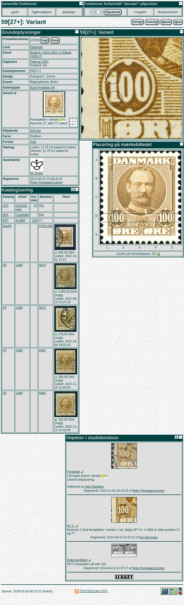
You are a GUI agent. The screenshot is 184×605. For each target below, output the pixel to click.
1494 (19, 265)
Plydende (112, 12)
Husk (54, 40)
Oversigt (152, 22)
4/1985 (20, 220)
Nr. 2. (71, 526)
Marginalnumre (168, 12)
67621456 (45, 226)
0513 (42, 308)
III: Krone (36, 173)
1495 (19, 308)
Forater (140, 12)
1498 (19, 350)
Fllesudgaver (42, 12)
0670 (42, 265)
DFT (6, 220)
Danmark (36, 47)
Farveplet (73, 472)
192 (34, 220)
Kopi (44, 40)
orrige (137, 22)
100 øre (35, 130)
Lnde (15, 12)
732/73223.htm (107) (93, 591)
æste (166, 22)
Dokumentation (77, 560)
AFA (6, 206)
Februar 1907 (39, 62)
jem (177, 22)
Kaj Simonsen (148, 538)
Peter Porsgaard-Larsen (46, 182)
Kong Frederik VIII (42, 87)
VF (5, 265)
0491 (42, 350)
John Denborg (94, 487)
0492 (42, 393)
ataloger (68, 12)
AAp (33, 142)
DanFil (7, 226)
